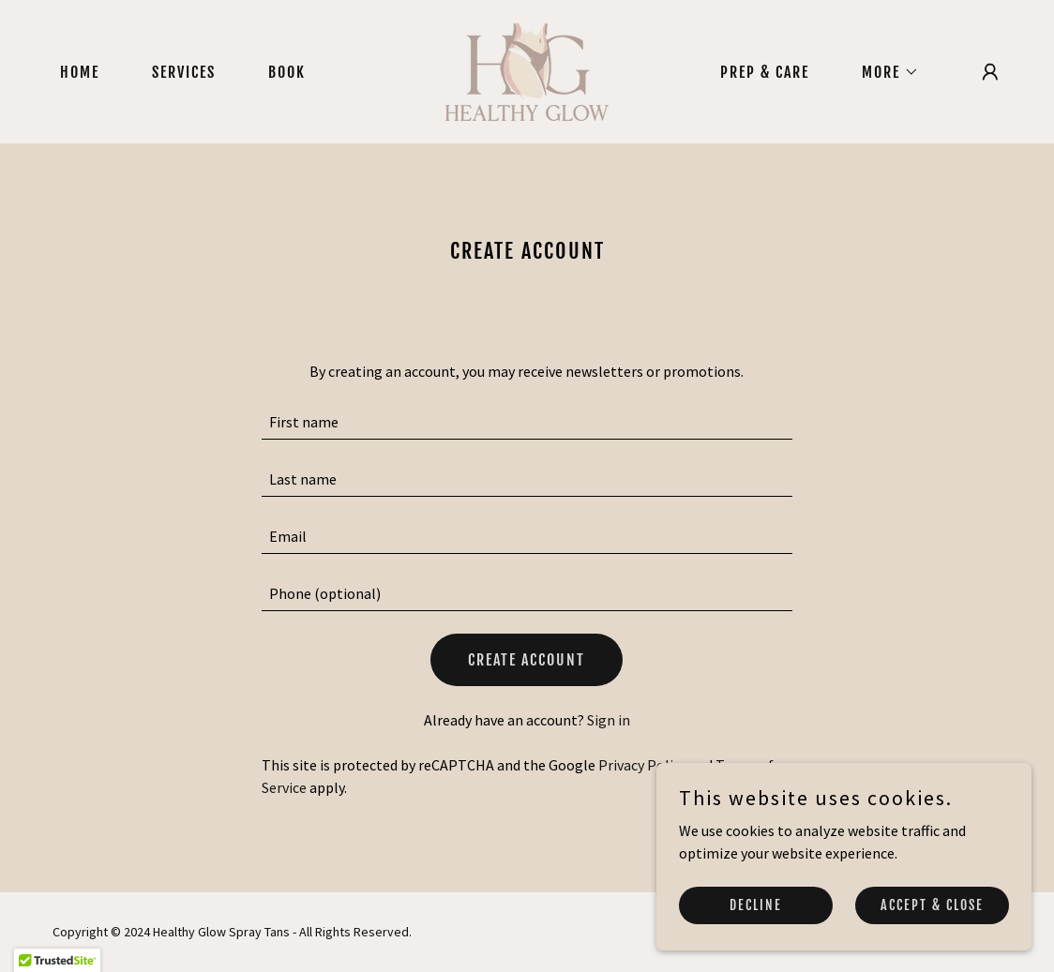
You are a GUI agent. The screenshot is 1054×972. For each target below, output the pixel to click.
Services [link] (184, 72)
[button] (883, 72)
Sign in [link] (608, 719)
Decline (756, 905)
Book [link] (287, 72)
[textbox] (526, 422)
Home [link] (79, 72)
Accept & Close (932, 905)
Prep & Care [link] (764, 72)
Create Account (526, 659)
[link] (527, 69)
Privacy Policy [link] (642, 764)
